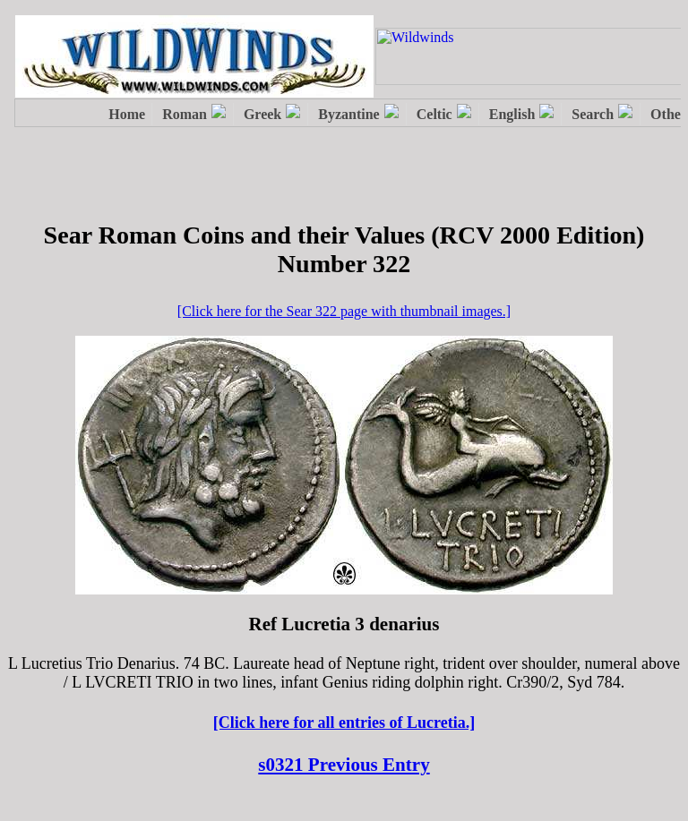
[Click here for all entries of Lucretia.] (344, 722)
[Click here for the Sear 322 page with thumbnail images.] (344, 311)
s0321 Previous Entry (343, 764)
